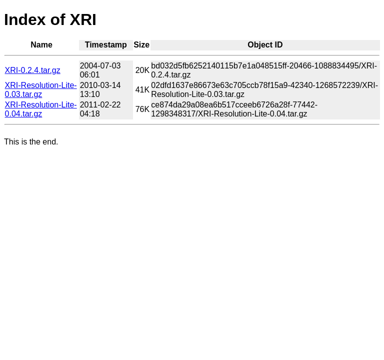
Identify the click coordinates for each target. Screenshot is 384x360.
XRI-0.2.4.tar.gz (32, 70)
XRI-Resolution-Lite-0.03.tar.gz (41, 89)
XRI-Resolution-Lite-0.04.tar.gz (41, 109)
